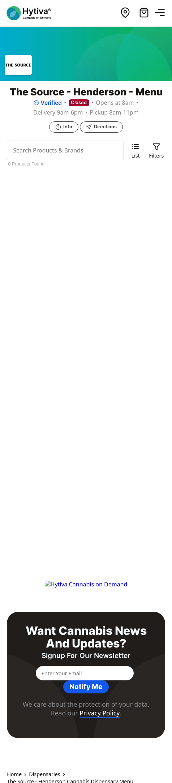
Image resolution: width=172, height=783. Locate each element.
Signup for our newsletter (86, 655)
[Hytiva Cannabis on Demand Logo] (33, 13)
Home (14, 774)
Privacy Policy (99, 713)
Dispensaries (44, 774)
